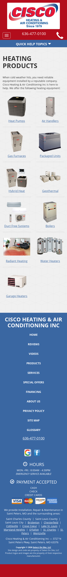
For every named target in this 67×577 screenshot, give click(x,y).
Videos (33, 354)
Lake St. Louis (49, 526)
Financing (33, 392)
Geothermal (50, 179)
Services (33, 373)
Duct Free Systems (17, 214)
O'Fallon (34, 529)
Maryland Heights (14, 529)
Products (33, 363)
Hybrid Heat (17, 179)
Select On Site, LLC (42, 547)
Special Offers (33, 382)
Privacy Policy (33, 411)
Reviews (33, 344)
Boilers (50, 214)
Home (33, 334)
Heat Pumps (17, 109)
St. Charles (49, 529)
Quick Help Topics (33, 44)
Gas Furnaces (17, 144)
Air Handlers (50, 109)
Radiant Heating (17, 249)
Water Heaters (50, 249)
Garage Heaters (17, 284)
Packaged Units (50, 144)
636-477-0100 (33, 438)
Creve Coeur (29, 526)
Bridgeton (33, 522)
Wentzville (39, 533)
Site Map (33, 420)
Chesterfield (51, 522)
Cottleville (12, 526)
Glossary (33, 430)
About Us (33, 401)
